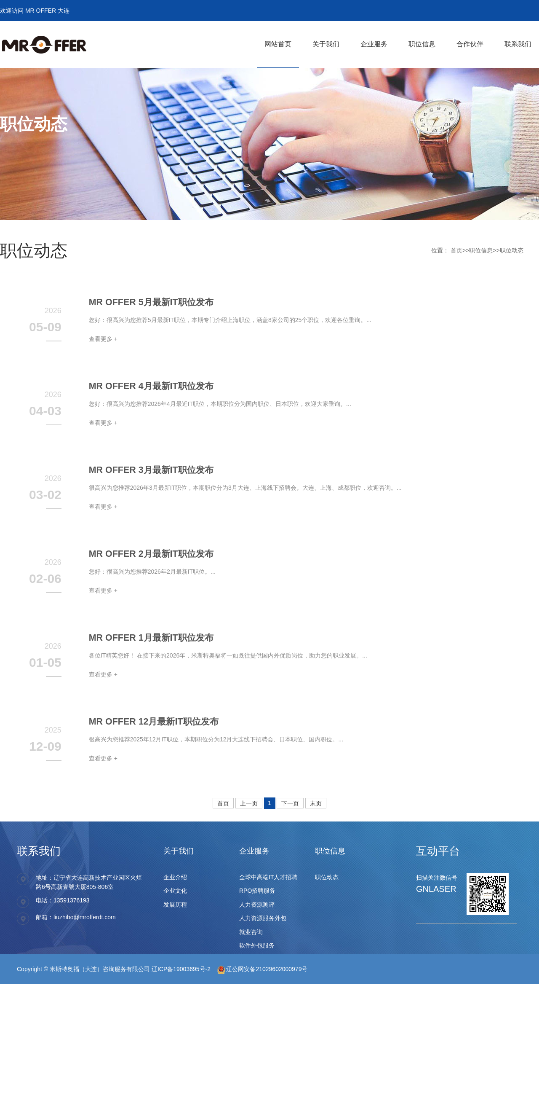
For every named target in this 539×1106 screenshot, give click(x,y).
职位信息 (481, 250)
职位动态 (511, 250)
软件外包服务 (257, 945)
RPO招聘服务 (257, 890)
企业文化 (175, 890)
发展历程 (175, 904)
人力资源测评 (257, 904)
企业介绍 (175, 877)
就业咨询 (251, 932)
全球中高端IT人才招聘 (268, 877)
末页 (316, 803)
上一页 (249, 803)
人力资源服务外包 (262, 918)
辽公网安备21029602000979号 (262, 969)
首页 (456, 250)
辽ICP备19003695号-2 (181, 969)
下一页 (290, 803)
